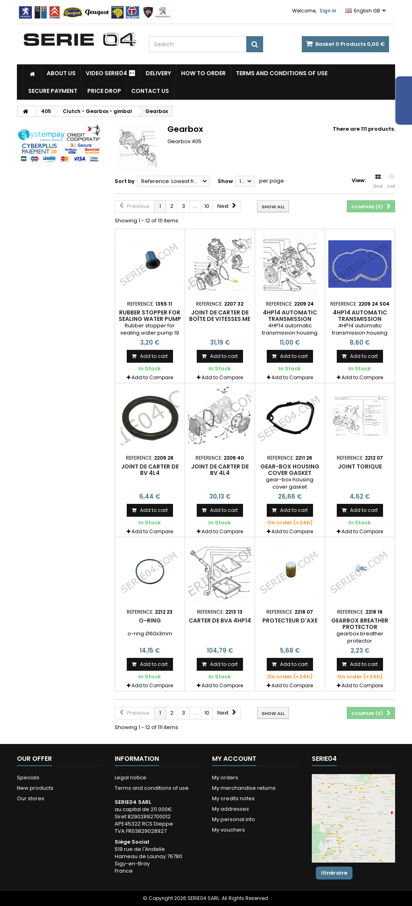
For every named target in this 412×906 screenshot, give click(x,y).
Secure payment (52, 91)
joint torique (360, 466)
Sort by (125, 181)
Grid (378, 181)
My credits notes (233, 798)
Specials (28, 777)
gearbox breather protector (359, 623)
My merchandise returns (244, 788)
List (391, 181)
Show (225, 181)
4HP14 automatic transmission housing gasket (290, 319)
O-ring (150, 620)
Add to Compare (152, 377)
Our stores (30, 798)
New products (35, 788)
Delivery (158, 73)
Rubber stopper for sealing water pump (150, 315)
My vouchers (228, 830)
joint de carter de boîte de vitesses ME (219, 315)
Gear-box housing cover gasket (289, 469)
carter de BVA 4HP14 (220, 620)
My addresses (230, 809)
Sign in (327, 10)
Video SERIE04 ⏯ (111, 73)
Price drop (104, 91)
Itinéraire (334, 873)
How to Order (203, 73)
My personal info (233, 819)
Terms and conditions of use (282, 73)
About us (61, 73)
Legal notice (130, 777)
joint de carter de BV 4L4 (150, 469)
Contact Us (150, 91)
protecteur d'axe (289, 620)
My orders (225, 777)
